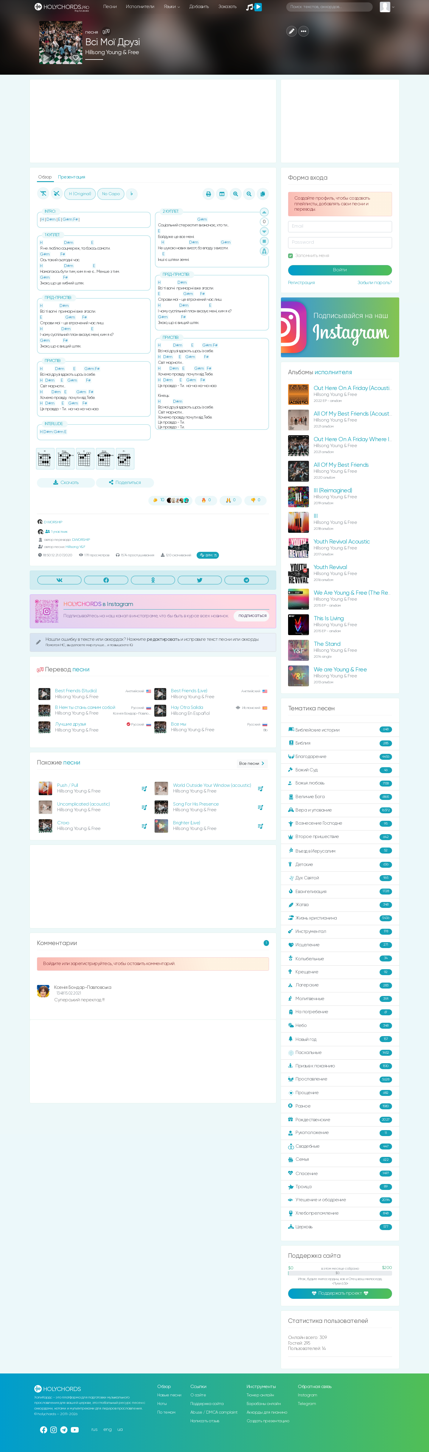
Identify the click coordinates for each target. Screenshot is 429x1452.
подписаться (253, 615)
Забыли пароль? (375, 283)
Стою (63, 823)
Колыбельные (340, 959)
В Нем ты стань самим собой (85, 707)
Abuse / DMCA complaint (214, 1412)
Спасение (340, 1174)
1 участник (56, 532)
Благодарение (340, 757)
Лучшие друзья (70, 724)
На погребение (340, 1012)
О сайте (198, 1395)
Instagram (307, 1395)
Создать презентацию (268, 1421)
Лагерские (340, 986)
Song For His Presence (196, 804)
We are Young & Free (340, 670)
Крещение (340, 972)
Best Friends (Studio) (76, 691)
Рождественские (340, 1120)
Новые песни (169, 1395)
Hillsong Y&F (75, 547)
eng (107, 1429)
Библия (340, 743)
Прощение (340, 1093)
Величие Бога (340, 797)
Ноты (162, 1404)
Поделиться (125, 482)
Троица (340, 1187)
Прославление (340, 1080)
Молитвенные (340, 999)
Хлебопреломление (340, 1214)
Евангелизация (340, 892)
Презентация (71, 177)
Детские (340, 865)
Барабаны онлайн (264, 1404)
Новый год (340, 1039)
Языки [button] (170, 6)
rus (94, 1429)
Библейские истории (340, 729)
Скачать (66, 482)
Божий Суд (340, 770)
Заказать (227, 6)
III (316, 516)
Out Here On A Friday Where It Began (362, 439)
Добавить (199, 6)
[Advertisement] (153, 121)
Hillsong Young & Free (112, 52)
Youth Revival (330, 567)
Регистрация (301, 283)
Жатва (340, 905)
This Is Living (329, 618)
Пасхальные (340, 1053)
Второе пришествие (340, 837)
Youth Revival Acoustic (342, 542)
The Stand (327, 644)
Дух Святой (340, 878)
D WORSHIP (49, 522)
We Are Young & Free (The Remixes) (359, 593)
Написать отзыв (204, 1421)
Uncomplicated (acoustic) (83, 804)
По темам (166, 1412)
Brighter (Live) (186, 823)
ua (120, 1429)
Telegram (307, 1404)
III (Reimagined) (333, 491)
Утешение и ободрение (340, 1200)
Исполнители (140, 6)
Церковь (340, 1227)
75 (208, 555)
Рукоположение (340, 1133)
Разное (340, 1106)
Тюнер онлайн (260, 1395)
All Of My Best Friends (341, 465)
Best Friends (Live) (189, 691)
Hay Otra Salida (187, 707)
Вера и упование (340, 810)
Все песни (252, 764)
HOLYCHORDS (82, 604)
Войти (340, 270)
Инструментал (340, 932)
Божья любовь (340, 784)
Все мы (178, 724)
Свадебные (340, 1146)
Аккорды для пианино (267, 1412)
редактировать (164, 639)
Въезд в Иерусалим (340, 851)
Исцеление (340, 945)
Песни (110, 6)
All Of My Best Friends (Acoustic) (354, 414)
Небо (340, 1026)
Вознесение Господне (340, 824)
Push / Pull (67, 785)
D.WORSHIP (81, 540)
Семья (340, 1160)
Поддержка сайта (207, 1404)
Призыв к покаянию (340, 1066)
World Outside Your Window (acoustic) (212, 785)
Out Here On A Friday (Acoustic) (354, 388)
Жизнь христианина (340, 918)
